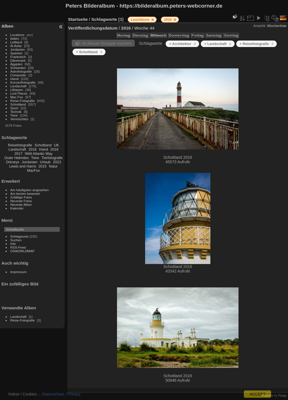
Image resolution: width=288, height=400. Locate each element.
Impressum (18, 272)
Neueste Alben (21, 204)
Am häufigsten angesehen (29, 190)
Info (13, 243)
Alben (7, 26)
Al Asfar (16, 46)
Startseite (78, 19)
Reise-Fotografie (22, 100)
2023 (57, 162)
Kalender (17, 208)
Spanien (16, 53)
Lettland (16, 42)
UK (56, 145)
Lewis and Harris (22, 166)
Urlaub (45, 162)
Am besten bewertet (25, 193)
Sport (14, 108)
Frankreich (18, 57)
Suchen (16, 240)
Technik (16, 111)
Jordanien (17, 49)
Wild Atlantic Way (38, 153)
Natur (53, 166)
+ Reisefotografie (256, 44)
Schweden (18, 68)
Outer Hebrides (16, 158)
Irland (14, 79)
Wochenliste (277, 26)
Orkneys (12, 162)
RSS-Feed (18, 247)
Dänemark (18, 60)
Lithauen (16, 89)
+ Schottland (89, 52)
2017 (18, 153)
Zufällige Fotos (21, 197)
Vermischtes (19, 119)
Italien (14, 38)
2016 (54, 149)
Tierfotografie (52, 158)
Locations (17, 35)
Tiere (14, 115)
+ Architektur (182, 44)
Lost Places (19, 93)
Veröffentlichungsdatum (93, 28)
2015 (42, 166)
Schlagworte (19, 236)
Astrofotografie (21, 71)
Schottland (18, 104)
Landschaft (18, 86)
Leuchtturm (140, 20)
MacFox (33, 170)
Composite (18, 75)
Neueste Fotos (21, 201)
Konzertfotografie (23, 82)
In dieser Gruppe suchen (107, 43)
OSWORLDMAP (22, 251)
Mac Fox (16, 97)
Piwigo (282, 395)
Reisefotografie (20, 145)
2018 (32, 149)
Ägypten (16, 64)
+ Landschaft (217, 44)
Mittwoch (158, 35)
